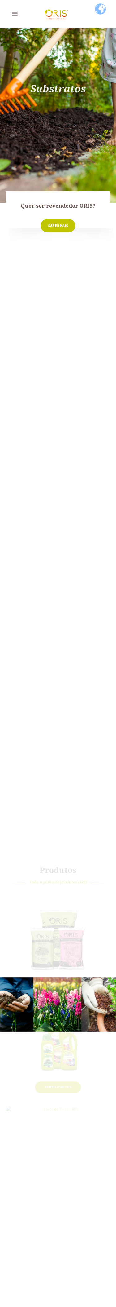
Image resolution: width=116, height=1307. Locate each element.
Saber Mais (58, 225)
